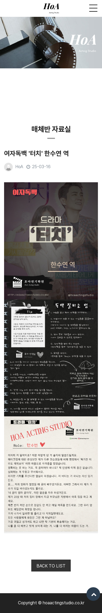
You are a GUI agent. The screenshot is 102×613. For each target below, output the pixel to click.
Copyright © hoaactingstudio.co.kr (51, 602)
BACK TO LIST (51, 566)
